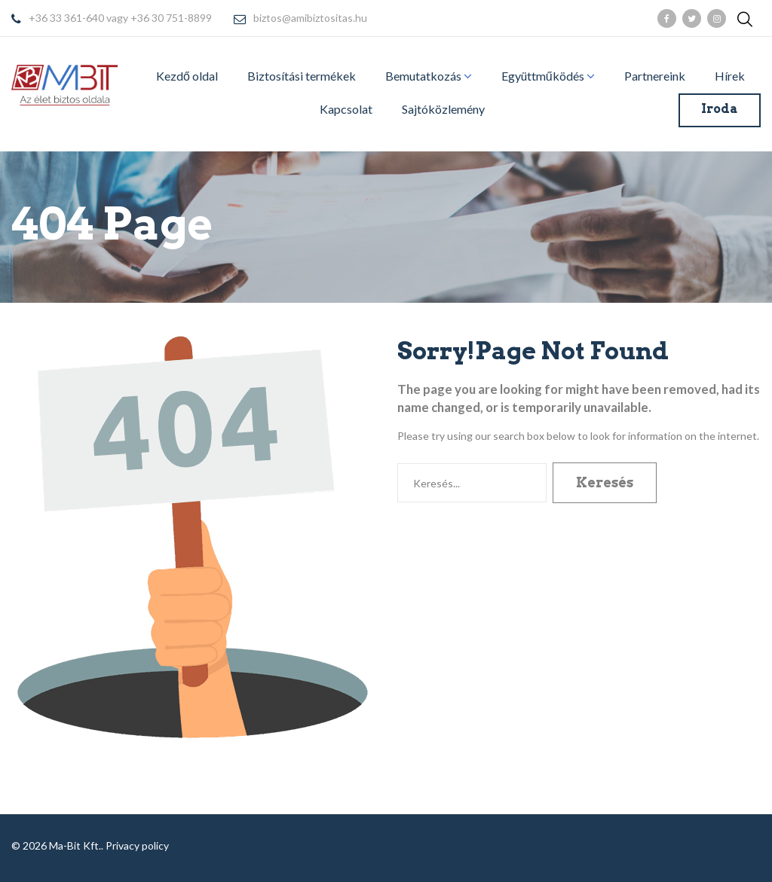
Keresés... (397, 462)
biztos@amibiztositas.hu (310, 18)
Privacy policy (137, 845)
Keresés (604, 482)
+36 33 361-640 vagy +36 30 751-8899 (120, 18)
